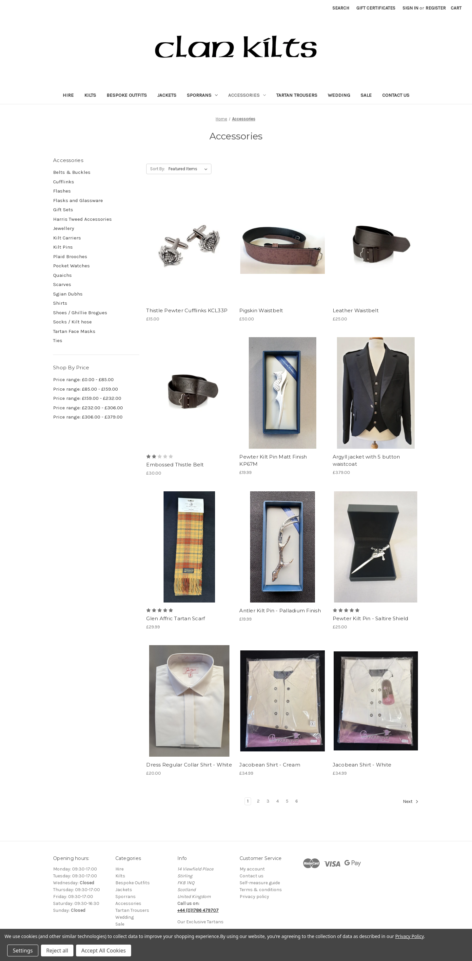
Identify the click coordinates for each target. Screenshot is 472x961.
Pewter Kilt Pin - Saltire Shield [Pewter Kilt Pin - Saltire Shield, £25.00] (370, 618)
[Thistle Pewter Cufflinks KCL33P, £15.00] (189, 246)
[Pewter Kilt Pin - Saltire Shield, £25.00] (376, 547)
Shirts (60, 303)
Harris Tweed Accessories (82, 219)
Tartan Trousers (296, 95)
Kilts (90, 95)
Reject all (57, 950)
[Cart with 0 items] (456, 8)
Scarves (62, 284)
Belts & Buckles (71, 172)
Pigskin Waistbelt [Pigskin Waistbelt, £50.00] (261, 310)
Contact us (252, 876)
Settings (23, 950)
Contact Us (395, 95)
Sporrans (202, 95)
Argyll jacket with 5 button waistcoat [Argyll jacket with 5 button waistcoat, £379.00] (366, 460)
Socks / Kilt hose (72, 322)
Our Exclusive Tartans (200, 922)
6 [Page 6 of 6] (296, 801)
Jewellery (63, 228)
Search (340, 8)
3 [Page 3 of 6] (267, 801)
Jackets (166, 95)
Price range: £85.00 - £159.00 (85, 389)
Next (411, 801)
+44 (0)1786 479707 (198, 910)
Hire (68, 95)
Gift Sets (63, 210)
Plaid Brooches (70, 256)
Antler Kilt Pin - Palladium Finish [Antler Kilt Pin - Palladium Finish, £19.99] (280, 610)
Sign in (410, 8)
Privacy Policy (409, 936)
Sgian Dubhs (68, 294)
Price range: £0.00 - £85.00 (83, 379)
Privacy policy (254, 896)
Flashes (62, 191)
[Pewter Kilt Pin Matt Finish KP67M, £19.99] (282, 392)
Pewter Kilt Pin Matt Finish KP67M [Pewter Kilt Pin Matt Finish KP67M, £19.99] (273, 460)
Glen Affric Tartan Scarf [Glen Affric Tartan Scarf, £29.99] (175, 618)
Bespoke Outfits (127, 95)
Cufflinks (63, 182)
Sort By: (157, 168)
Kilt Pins (63, 247)
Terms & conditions (261, 889)
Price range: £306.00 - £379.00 (88, 417)
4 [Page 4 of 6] (277, 801)
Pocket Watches (71, 266)
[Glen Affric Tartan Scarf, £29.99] (189, 547)
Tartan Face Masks (74, 331)
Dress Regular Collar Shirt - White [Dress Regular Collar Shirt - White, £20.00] (189, 765)
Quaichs (62, 275)
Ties (57, 340)
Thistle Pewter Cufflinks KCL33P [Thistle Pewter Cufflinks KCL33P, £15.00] (186, 310)
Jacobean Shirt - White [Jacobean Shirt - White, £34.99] (362, 765)
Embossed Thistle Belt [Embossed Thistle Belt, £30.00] (175, 464)
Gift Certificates (375, 8)
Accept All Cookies (103, 950)
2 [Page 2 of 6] (258, 801)
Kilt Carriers (67, 238)
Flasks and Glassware (78, 200)
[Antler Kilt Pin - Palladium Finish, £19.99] (282, 547)
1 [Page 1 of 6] (247, 801)
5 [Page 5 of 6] (287, 801)
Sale (366, 95)
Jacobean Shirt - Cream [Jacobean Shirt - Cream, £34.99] (269, 765)
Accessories (247, 95)
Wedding (339, 95)
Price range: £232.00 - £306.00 (88, 408)
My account (252, 869)
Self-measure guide (260, 883)
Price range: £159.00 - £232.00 (87, 398)
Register (435, 8)
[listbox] (189, 169)
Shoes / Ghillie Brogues (80, 313)
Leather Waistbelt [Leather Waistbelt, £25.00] (356, 310)
